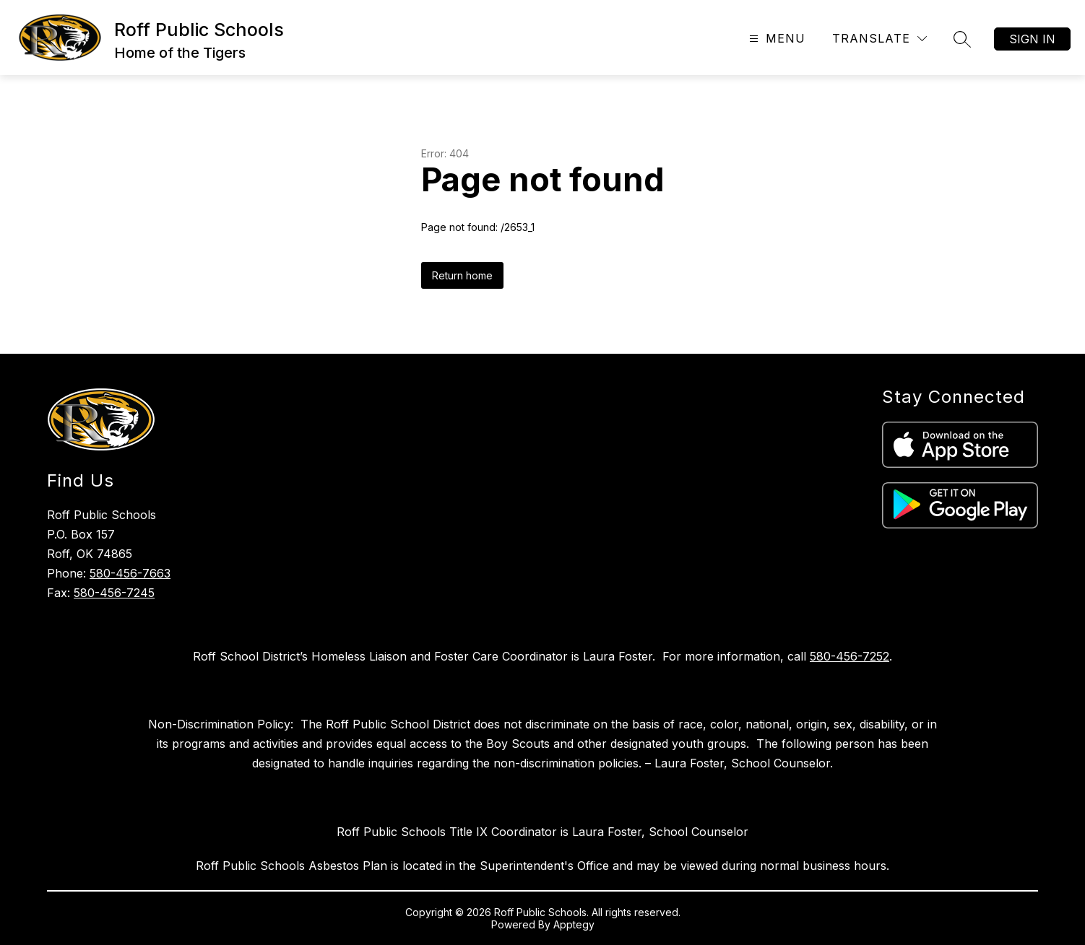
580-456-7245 (114, 592)
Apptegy (574, 924)
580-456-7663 (130, 573)
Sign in (1032, 39)
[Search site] (962, 39)
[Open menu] (775, 39)
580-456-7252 (849, 656)
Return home (462, 275)
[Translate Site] (879, 39)
